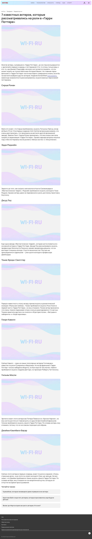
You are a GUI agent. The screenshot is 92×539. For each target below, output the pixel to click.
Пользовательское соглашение (9, 519)
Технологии (41, 3)
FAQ (2, 517)
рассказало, (52, 76)
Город (58, 3)
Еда (64, 3)
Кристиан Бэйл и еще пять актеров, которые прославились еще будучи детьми (28, 498)
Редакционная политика (7, 527)
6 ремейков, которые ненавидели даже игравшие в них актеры (25, 492)
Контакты (3, 524)
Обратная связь (5, 522)
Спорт (69, 3)
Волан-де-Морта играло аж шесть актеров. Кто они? (22, 506)
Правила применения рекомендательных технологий (15, 529)
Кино (32, 3)
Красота (51, 3)
